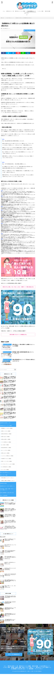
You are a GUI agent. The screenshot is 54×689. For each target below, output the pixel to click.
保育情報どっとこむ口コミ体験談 (6, 428)
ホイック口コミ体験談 (5, 469)
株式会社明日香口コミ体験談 (6, 447)
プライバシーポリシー (39, 668)
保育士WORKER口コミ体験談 (6, 433)
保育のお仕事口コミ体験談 (5, 439)
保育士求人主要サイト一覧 (5, 422)
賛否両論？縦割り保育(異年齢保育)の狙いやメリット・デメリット (23, 352)
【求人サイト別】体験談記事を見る (14, 654)
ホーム (4, 11)
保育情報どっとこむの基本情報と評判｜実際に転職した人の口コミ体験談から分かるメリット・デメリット (10, 377)
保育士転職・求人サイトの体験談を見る (18, 334)
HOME (3, 17)
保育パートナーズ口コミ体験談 (6, 461)
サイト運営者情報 (4, 495)
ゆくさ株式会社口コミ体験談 (6, 466)
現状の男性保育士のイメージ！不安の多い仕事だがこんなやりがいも (23, 360)
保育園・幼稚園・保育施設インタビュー (8, 480)
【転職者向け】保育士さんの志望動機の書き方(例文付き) (23, 17)
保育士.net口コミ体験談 (5, 453)
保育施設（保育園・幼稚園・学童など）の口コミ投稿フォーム (8, 489)
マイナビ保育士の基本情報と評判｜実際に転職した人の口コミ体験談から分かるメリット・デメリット (10, 401)
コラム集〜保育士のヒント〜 (31, 11)
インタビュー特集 (40, 11)
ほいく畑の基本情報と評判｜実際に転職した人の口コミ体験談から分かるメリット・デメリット (10, 405)
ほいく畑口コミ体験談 (5, 444)
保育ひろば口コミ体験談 (5, 436)
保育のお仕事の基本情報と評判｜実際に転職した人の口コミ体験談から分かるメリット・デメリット (10, 397)
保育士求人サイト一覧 (10, 11)
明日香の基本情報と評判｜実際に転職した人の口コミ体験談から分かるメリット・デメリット (10, 413)
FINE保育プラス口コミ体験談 (6, 458)
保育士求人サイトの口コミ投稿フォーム (43, 667)
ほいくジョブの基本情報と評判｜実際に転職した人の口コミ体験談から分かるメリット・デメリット (10, 417)
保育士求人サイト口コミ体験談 (20, 11)
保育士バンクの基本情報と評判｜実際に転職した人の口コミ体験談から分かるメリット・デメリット (10, 381)
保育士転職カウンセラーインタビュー (7, 477)
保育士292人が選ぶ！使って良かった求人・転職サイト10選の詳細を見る (18, 286)
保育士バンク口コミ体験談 (5, 431)
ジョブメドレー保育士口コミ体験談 (7, 455)
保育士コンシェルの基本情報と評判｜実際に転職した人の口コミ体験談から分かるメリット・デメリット (10, 385)
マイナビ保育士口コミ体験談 (6, 442)
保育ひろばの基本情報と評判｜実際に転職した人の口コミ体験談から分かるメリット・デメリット (10, 393)
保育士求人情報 (47, 11)
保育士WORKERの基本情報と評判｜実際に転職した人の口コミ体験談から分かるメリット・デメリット (10, 389)
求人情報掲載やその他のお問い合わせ (7, 492)
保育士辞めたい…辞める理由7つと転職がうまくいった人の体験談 (23, 345)
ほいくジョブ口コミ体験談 (5, 450)
